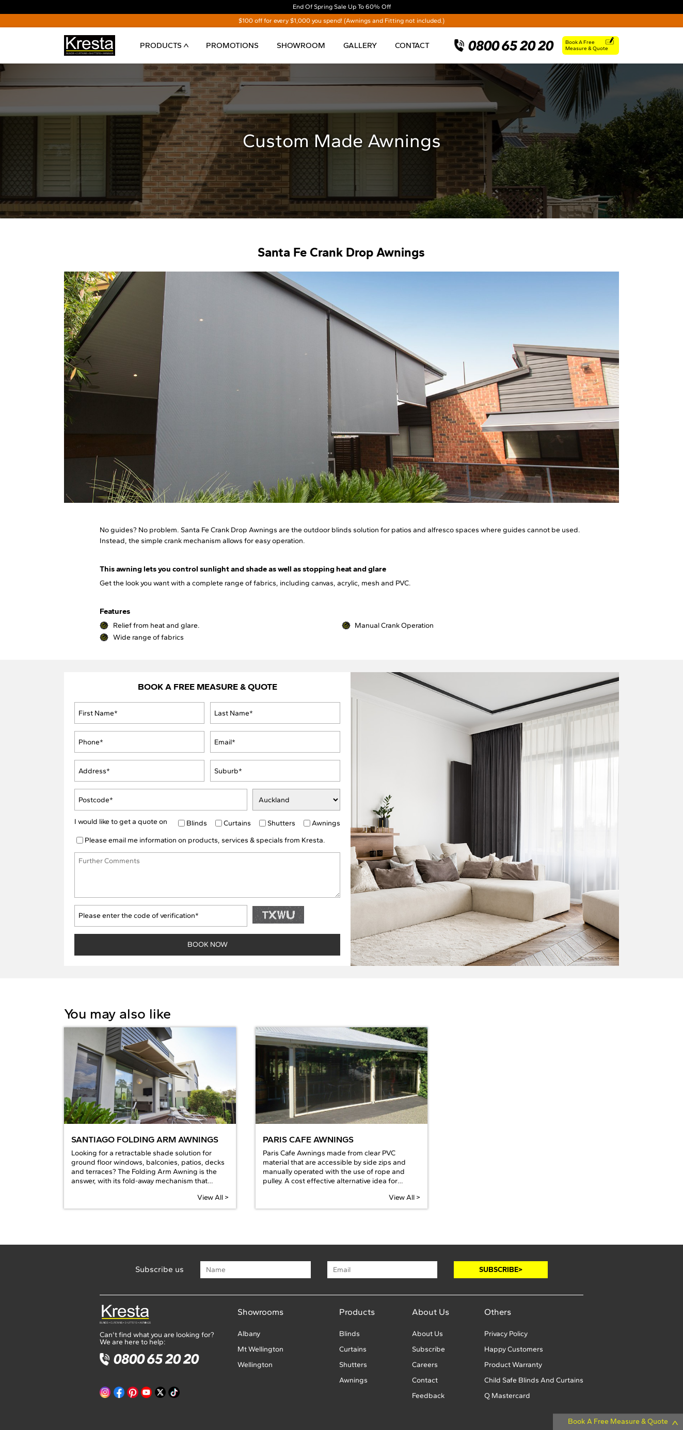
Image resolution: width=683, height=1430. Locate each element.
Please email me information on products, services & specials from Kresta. (205, 840)
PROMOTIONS (232, 45)
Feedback (428, 1395)
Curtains (237, 823)
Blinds (196, 823)
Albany (248, 1333)
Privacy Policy (506, 1333)
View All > (213, 1197)
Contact (425, 1380)
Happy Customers (513, 1349)
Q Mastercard (507, 1395)
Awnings (326, 823)
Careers (425, 1364)
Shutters (281, 823)
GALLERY (360, 45)
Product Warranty (513, 1364)
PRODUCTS (164, 45)
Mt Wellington (260, 1349)
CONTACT (412, 45)
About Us (427, 1333)
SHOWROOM (301, 45)
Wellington (255, 1364)
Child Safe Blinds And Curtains (533, 1380)
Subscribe (428, 1349)
